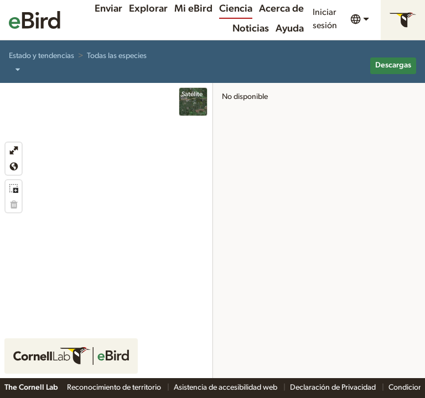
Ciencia (235, 9)
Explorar (148, 9)
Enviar (108, 9)
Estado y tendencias (41, 56)
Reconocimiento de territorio (115, 387)
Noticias (250, 29)
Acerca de (281, 9)
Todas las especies (117, 56)
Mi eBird (193, 9)
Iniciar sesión (325, 19)
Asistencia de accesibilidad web (226, 387)
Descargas (393, 65)
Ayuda (290, 29)
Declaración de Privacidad (333, 387)
